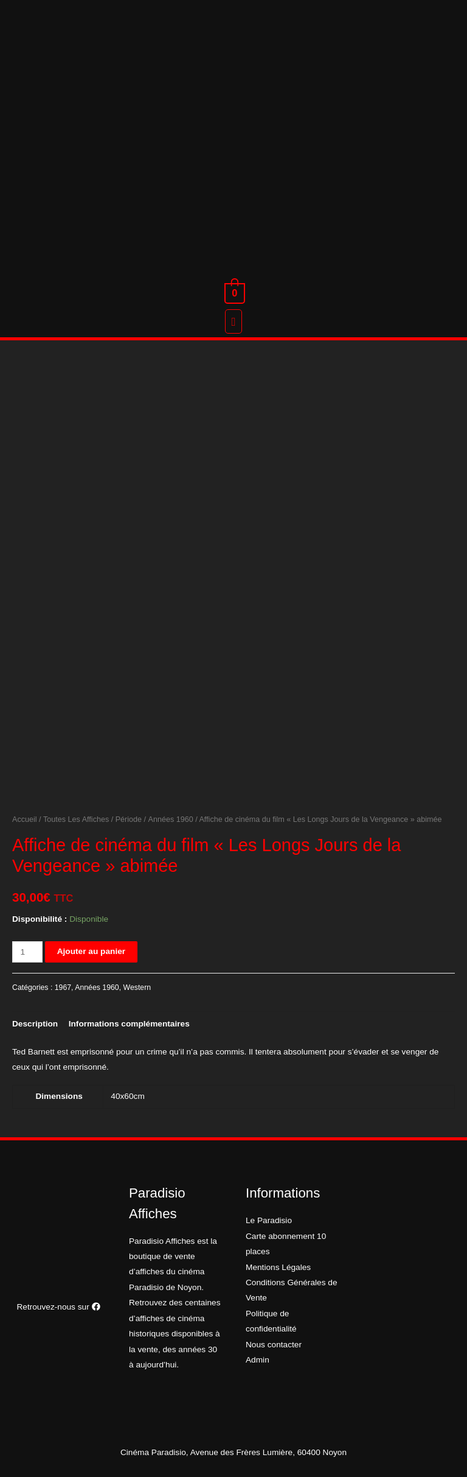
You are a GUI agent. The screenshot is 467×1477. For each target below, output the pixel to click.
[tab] (35, 1024)
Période (129, 819)
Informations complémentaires (129, 1023)
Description (35, 1023)
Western (137, 987)
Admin (257, 1359)
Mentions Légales (278, 1267)
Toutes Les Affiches (76, 819)
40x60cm (127, 1096)
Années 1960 (170, 819)
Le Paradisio (269, 1220)
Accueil (24, 819)
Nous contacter (274, 1344)
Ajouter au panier (91, 951)
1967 (63, 987)
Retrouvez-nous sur (58, 1306)
